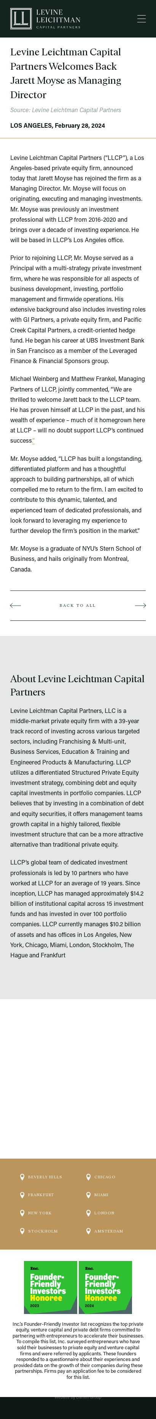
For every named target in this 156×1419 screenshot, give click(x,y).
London (100, 1200)
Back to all (78, 605)
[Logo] (45, 19)
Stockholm (39, 1218)
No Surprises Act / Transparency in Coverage (78, 1385)
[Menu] (141, 19)
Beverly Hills (41, 1164)
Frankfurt (37, 1182)
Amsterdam (104, 1218)
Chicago (100, 1164)
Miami (97, 1182)
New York (36, 1200)
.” (33, 441)
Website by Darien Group (77, 1398)
